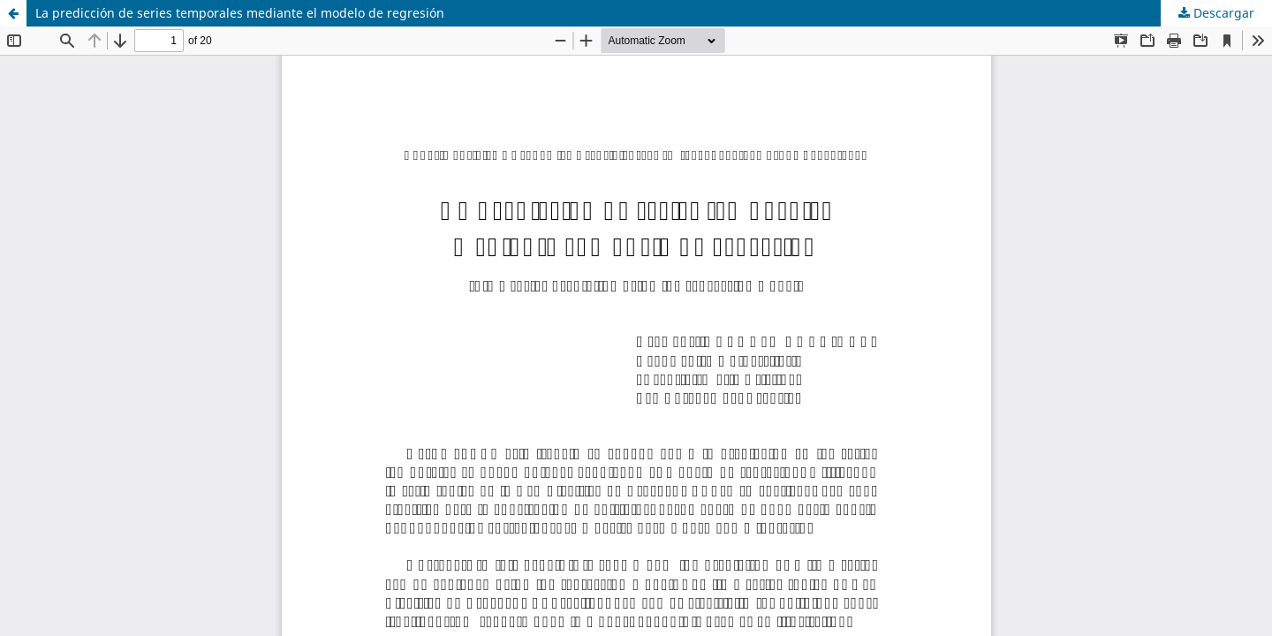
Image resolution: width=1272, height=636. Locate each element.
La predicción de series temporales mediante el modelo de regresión (239, 12)
